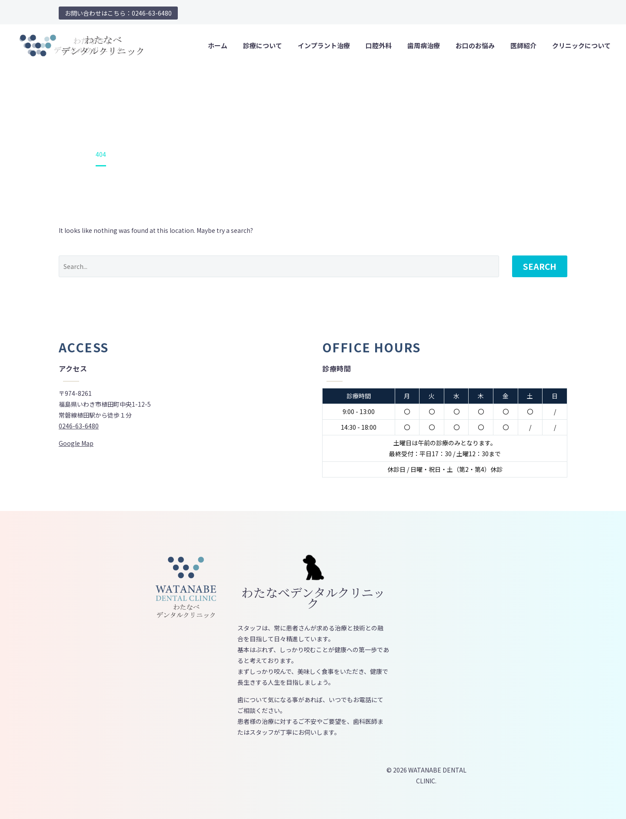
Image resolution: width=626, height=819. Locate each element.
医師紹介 (523, 45)
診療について (262, 45)
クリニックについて (581, 45)
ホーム (217, 45)
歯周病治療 (423, 45)
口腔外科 (379, 45)
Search (539, 266)
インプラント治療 (324, 45)
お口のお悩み (475, 45)
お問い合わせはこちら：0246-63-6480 (118, 13)
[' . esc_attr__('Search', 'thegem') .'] (279, 266)
